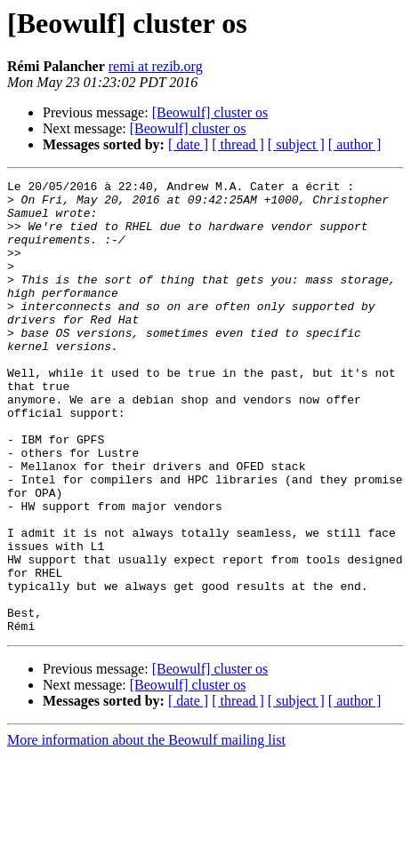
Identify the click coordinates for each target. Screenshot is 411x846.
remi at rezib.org (156, 66)
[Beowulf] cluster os (210, 112)
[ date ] (188, 144)
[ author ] (355, 144)
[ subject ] (296, 144)
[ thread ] (238, 144)
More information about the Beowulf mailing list (146, 830)
